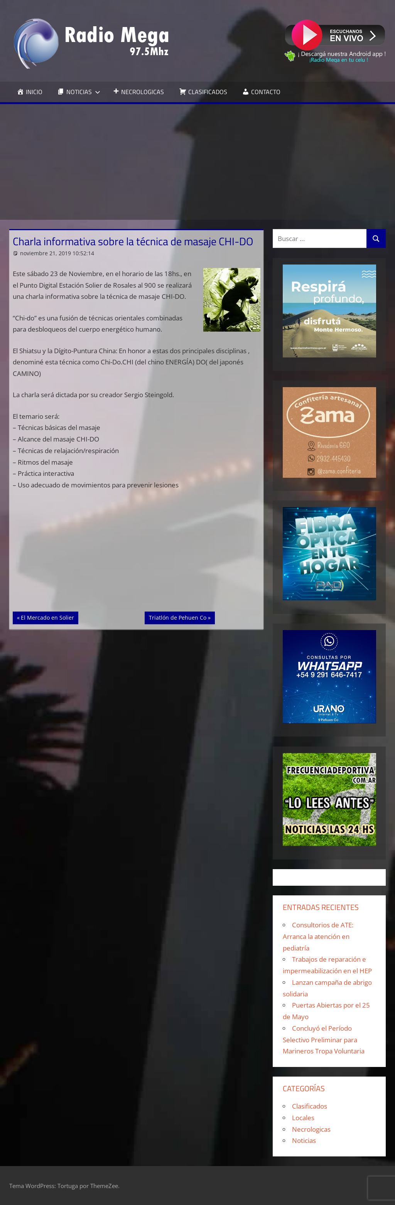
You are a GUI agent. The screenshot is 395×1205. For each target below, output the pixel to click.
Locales (303, 1117)
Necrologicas (311, 1129)
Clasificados (309, 1106)
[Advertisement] (197, 162)
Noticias (304, 1140)
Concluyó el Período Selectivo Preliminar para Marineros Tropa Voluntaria (324, 1040)
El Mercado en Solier (47, 617)
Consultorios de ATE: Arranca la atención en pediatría (318, 936)
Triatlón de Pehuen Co (177, 617)
